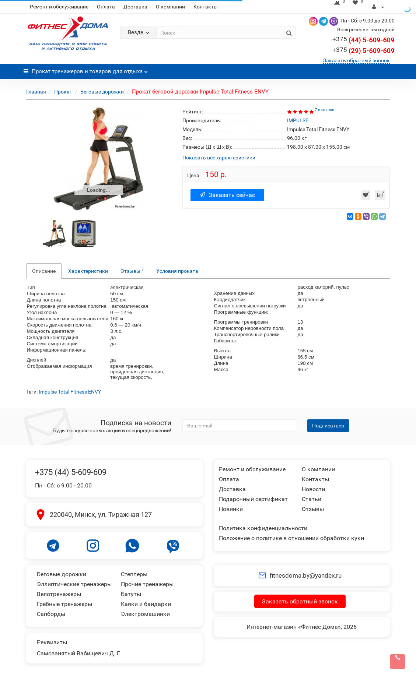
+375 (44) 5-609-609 (70, 472)
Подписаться (328, 426)
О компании (170, 7)
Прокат (63, 92)
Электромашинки (145, 613)
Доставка (135, 7)
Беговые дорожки (102, 92)
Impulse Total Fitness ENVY (70, 392)
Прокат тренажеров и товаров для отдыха (86, 69)
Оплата (106, 7)
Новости (313, 489)
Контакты (205, 7)
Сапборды (51, 613)
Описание (44, 271)
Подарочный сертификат (253, 499)
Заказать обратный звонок (356, 60)
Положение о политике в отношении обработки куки (291, 538)
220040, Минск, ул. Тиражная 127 (101, 514)
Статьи (311, 499)
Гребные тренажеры (64, 603)
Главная (36, 92)
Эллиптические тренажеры (74, 584)
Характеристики (88, 271)
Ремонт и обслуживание (59, 7)
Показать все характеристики (218, 158)
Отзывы (132, 270)
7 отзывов (324, 110)
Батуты (131, 594)
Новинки (231, 508)
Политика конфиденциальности (263, 528)
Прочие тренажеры (147, 584)
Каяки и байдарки (146, 603)
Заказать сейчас (227, 194)
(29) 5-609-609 (363, 50)
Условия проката (177, 271)
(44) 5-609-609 (363, 40)
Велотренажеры (59, 594)
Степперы (134, 574)
